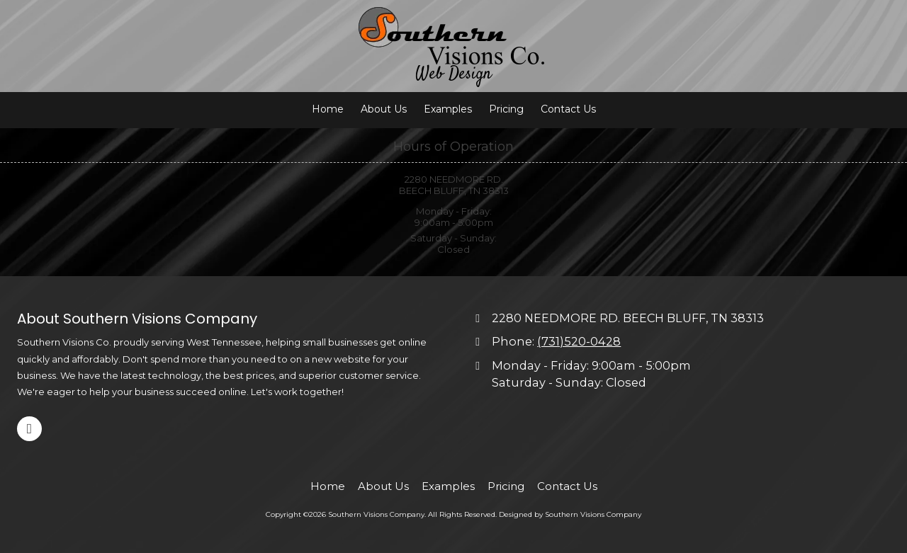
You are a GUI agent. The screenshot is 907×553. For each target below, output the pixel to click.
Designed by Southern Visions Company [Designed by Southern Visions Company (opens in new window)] (570, 514)
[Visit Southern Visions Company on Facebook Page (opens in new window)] (29, 428)
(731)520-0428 (579, 341)
